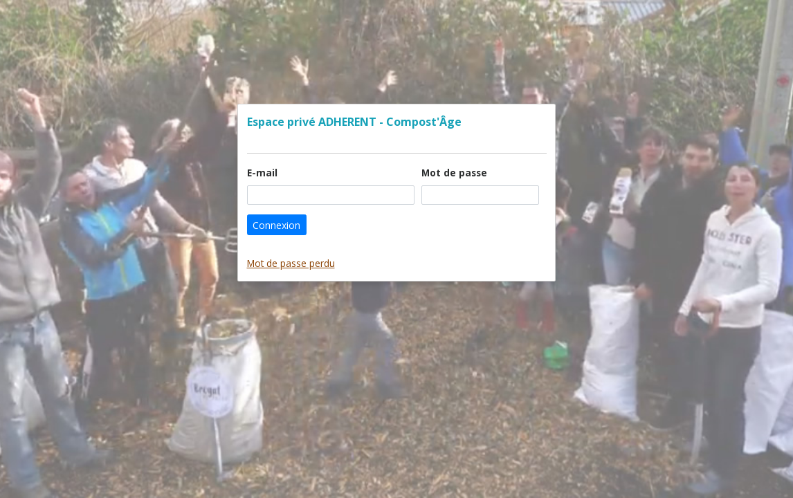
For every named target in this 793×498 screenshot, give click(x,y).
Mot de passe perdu (291, 263)
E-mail (265, 172)
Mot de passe (457, 172)
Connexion (276, 225)
